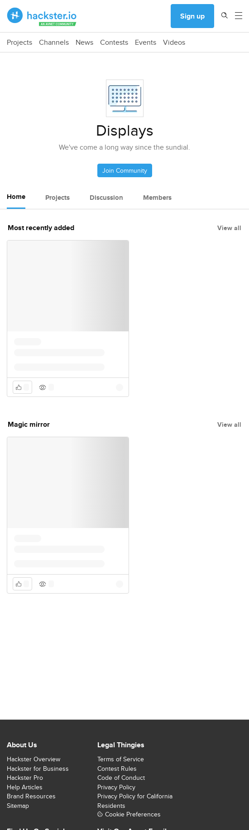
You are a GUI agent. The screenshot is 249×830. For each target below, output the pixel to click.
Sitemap (18, 805)
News (84, 42)
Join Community (124, 170)
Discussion (106, 198)
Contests (114, 42)
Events (145, 42)
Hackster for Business (38, 768)
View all (229, 228)
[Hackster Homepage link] (42, 16)
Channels (54, 42)
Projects (19, 42)
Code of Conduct (121, 777)
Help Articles (25, 787)
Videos (174, 42)
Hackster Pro (25, 777)
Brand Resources (31, 796)
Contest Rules (117, 768)
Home (16, 197)
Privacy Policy (116, 787)
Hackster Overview (33, 759)
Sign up (192, 16)
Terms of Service (120, 759)
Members (157, 198)
